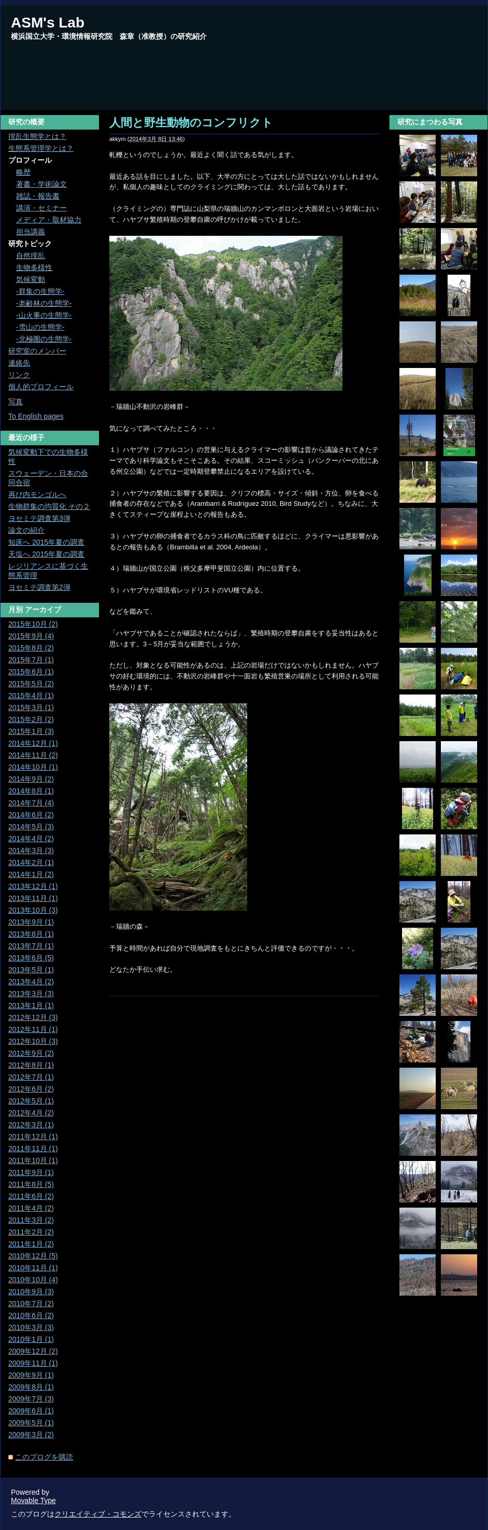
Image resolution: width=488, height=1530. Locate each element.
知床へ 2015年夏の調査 (46, 542)
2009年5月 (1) (31, 1423)
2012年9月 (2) (31, 1053)
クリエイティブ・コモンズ (97, 1514)
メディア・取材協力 (48, 220)
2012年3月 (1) (31, 1125)
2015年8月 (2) (31, 648)
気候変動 (30, 279)
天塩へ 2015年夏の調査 (46, 554)
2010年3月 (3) (31, 1327)
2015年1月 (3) (31, 731)
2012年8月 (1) (31, 1065)
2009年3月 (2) (31, 1434)
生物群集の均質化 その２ (49, 506)
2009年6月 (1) (31, 1411)
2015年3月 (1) (31, 707)
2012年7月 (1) (31, 1077)
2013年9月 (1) (31, 922)
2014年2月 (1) (31, 862)
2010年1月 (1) (31, 1339)
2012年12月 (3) (33, 1017)
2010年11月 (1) (33, 1268)
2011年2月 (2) (31, 1232)
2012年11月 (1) (33, 1029)
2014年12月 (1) (33, 743)
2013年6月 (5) (31, 958)
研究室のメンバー (37, 351)
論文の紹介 (26, 530)
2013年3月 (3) (31, 993)
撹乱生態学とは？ (37, 136)
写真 (15, 402)
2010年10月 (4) (33, 1280)
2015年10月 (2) (33, 624)
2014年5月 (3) (31, 827)
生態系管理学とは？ (41, 148)
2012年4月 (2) (31, 1113)
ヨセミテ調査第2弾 (39, 587)
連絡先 (19, 363)
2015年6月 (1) (31, 672)
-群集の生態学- (40, 291)
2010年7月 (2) (31, 1303)
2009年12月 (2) (33, 1351)
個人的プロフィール (41, 386)
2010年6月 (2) (31, 1315)
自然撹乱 (30, 255)
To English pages (36, 416)
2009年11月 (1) (33, 1363)
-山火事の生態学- (43, 315)
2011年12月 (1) (33, 1136)
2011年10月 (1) (33, 1160)
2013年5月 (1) (31, 970)
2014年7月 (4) (31, 803)
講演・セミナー (41, 208)
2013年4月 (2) (31, 982)
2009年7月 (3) (31, 1399)
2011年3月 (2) (31, 1220)
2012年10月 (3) (33, 1041)
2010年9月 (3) (31, 1291)
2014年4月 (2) (31, 838)
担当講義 (30, 232)
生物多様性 (34, 267)
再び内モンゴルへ (37, 494)
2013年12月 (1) (33, 886)
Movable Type (33, 1500)
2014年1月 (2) (31, 874)
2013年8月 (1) (31, 934)
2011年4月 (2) (31, 1208)
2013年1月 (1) (31, 1005)
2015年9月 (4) (31, 636)
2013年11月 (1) (33, 898)
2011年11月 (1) (33, 1148)
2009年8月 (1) (31, 1387)
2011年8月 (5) (31, 1184)
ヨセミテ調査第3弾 (39, 518)
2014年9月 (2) (31, 779)
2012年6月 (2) (31, 1089)
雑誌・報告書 (38, 196)
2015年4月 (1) (31, 695)
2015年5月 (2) (31, 683)
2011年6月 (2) (31, 1196)
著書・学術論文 (41, 184)
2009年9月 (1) (31, 1375)
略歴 (23, 172)
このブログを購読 (44, 1457)
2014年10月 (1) (33, 767)
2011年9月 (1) (31, 1172)
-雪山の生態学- (40, 327)
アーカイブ (43, 609)
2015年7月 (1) (31, 660)
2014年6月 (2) (31, 815)
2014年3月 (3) (31, 850)
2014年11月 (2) (33, 755)
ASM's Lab (47, 23)
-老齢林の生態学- (43, 303)
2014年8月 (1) (31, 791)
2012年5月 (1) (31, 1101)
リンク (19, 375)
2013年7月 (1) (31, 946)
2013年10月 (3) (33, 910)
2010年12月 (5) (33, 1256)
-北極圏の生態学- (43, 339)
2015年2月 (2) (31, 719)
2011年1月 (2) (31, 1244)
